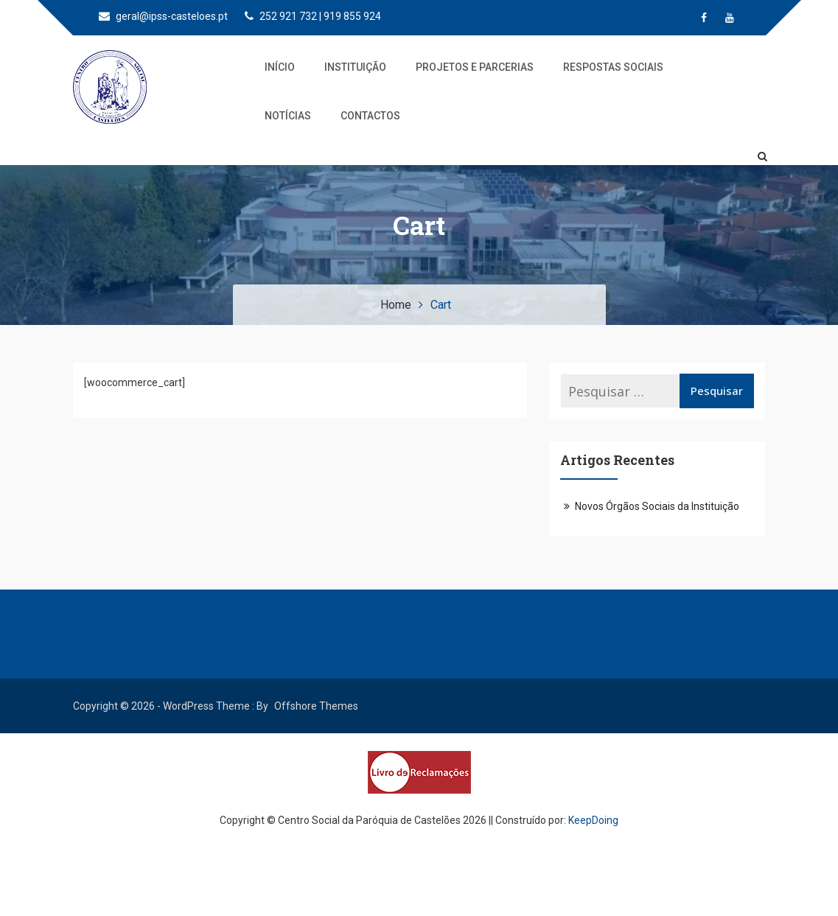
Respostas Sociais (613, 67)
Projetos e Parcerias (475, 67)
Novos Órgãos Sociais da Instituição (657, 506)
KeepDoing (593, 820)
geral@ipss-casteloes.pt (163, 16)
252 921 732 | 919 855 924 (313, 16)
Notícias (288, 116)
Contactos (370, 116)
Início (280, 67)
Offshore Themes (316, 706)
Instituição (355, 67)
